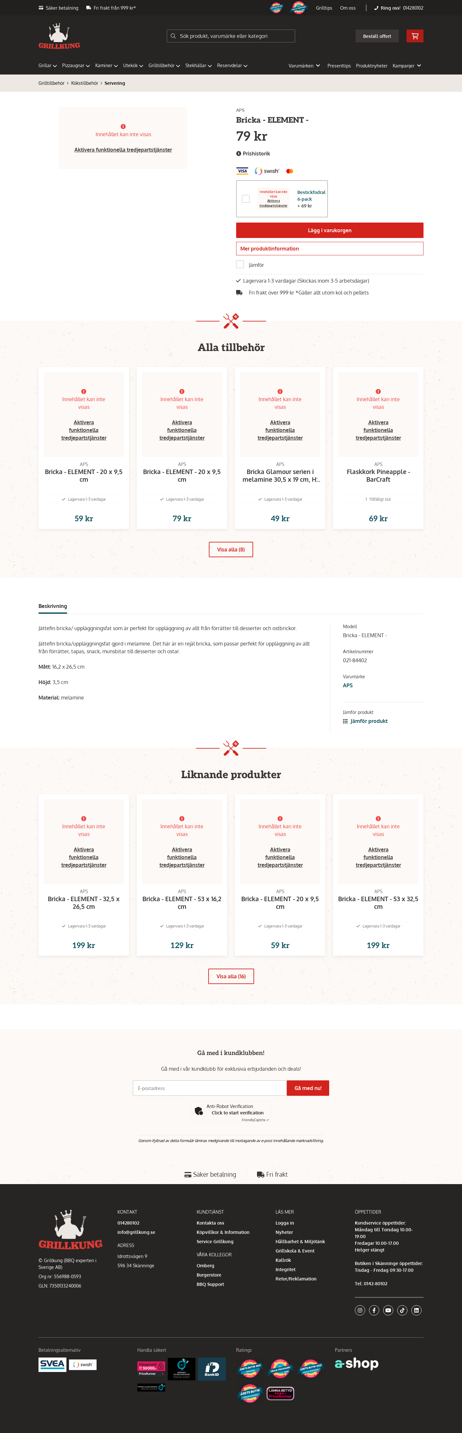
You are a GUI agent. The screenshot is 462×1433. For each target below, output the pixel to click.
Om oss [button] (348, 8)
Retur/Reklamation (296, 1278)
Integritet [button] (285, 1269)
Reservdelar (232, 65)
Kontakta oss (210, 1223)
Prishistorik (253, 154)
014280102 (413, 8)
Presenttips (339, 65)
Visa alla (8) (231, 563)
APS (348, 699)
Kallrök (283, 1260)
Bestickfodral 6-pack (311, 195)
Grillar (47, 65)
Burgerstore (209, 1275)
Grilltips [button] (324, 8)
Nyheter (284, 1232)
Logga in (285, 1223)
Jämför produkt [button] (365, 735)
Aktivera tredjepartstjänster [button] (273, 203)
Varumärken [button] (304, 65)
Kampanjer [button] (407, 65)
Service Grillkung (215, 1241)
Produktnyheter (372, 65)
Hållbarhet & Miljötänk (300, 1241)
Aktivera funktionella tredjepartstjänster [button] (123, 149)
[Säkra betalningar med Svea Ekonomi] (52, 1364)
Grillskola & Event (295, 1250)
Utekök (133, 65)
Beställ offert (377, 36)
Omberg (205, 1265)
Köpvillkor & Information (223, 1232)
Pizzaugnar (76, 65)
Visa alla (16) (231, 1001)
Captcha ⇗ (255, 1120)
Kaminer (106, 65)
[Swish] (83, 1364)
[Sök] (231, 36)
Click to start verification (238, 1112)
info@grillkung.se (136, 1232)
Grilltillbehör (164, 65)
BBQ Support (210, 1284)
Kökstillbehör (84, 83)
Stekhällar (198, 65)
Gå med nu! (310, 1088)
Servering (115, 83)
